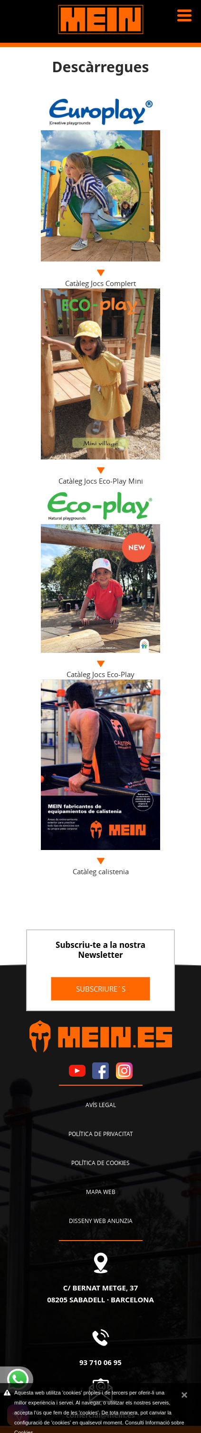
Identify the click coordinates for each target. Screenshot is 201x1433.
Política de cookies (100, 1162)
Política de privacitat (100, 1133)
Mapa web (100, 1191)
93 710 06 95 (100, 1362)
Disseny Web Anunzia (101, 1220)
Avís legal (101, 1104)
